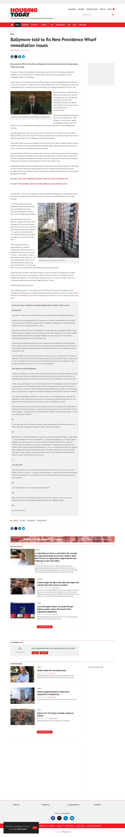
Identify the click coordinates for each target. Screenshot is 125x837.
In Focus (37, 550)
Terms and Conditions (94, 826)
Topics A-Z (16, 805)
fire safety (22, 520)
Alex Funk (53, 673)
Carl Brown (55, 614)
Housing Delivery (41, 520)
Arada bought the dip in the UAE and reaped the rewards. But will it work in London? (58, 583)
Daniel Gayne (55, 588)
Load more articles (44, 627)
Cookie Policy (80, 826)
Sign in (35, 653)
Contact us (43, 826)
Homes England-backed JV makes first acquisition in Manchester (53, 693)
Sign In (109, 9)
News (12, 34)
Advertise (52, 826)
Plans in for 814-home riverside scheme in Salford (55, 714)
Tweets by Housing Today (95, 667)
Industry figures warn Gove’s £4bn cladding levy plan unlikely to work (42, 184)
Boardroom (72, 9)
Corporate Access (92, 9)
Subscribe (81, 9)
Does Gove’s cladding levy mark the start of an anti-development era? (43, 179)
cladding (15, 520)
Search (112, 14)
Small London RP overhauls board (51, 670)
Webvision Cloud (66, 832)
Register (102, 9)
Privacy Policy (69, 826)
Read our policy (22, 829)
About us (60, 826)
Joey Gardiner (15, 50)
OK (35, 827)
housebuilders (31, 520)
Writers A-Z (45, 805)
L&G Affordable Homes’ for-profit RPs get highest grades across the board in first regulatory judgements (55, 609)
